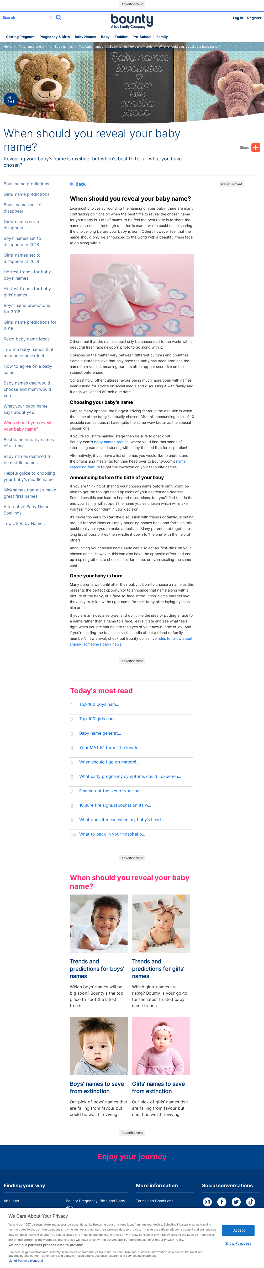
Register (254, 18)
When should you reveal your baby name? (27, 426)
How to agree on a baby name (28, 369)
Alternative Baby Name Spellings (26, 510)
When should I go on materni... (109, 762)
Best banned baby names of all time (29, 442)
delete (50, 17)
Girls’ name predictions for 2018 (30, 325)
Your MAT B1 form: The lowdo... (110, 747)
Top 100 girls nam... (98, 718)
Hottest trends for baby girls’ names (27, 291)
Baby (105, 37)
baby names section (111, 442)
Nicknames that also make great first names (30, 493)
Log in (238, 18)
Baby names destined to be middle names (28, 459)
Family (162, 37)
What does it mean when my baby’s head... (121, 819)
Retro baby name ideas (27, 339)
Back (78, 184)
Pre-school (142, 37)
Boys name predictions (26, 183)
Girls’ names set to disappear (22, 224)
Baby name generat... (100, 733)
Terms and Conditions (154, 1201)
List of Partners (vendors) (25, 1265)
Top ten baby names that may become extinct (29, 352)
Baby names (85, 37)
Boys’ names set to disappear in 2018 (22, 241)
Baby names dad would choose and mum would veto (27, 389)
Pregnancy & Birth (55, 37)
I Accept (238, 1235)
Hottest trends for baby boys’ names (27, 275)
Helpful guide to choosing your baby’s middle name (29, 476)
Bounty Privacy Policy (154, 1211)
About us (11, 1201)
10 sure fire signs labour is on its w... (115, 805)
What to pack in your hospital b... (112, 834)
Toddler (121, 37)
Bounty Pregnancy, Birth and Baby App (95, 1204)
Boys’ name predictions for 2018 (27, 308)
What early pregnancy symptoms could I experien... (130, 776)
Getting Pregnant (20, 37)
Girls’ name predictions (26, 194)
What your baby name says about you (25, 409)
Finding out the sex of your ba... (110, 790)
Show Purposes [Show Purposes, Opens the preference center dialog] (238, 1248)
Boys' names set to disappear (22, 208)
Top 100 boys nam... (99, 704)
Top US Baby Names (24, 523)
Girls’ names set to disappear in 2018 (22, 258)
